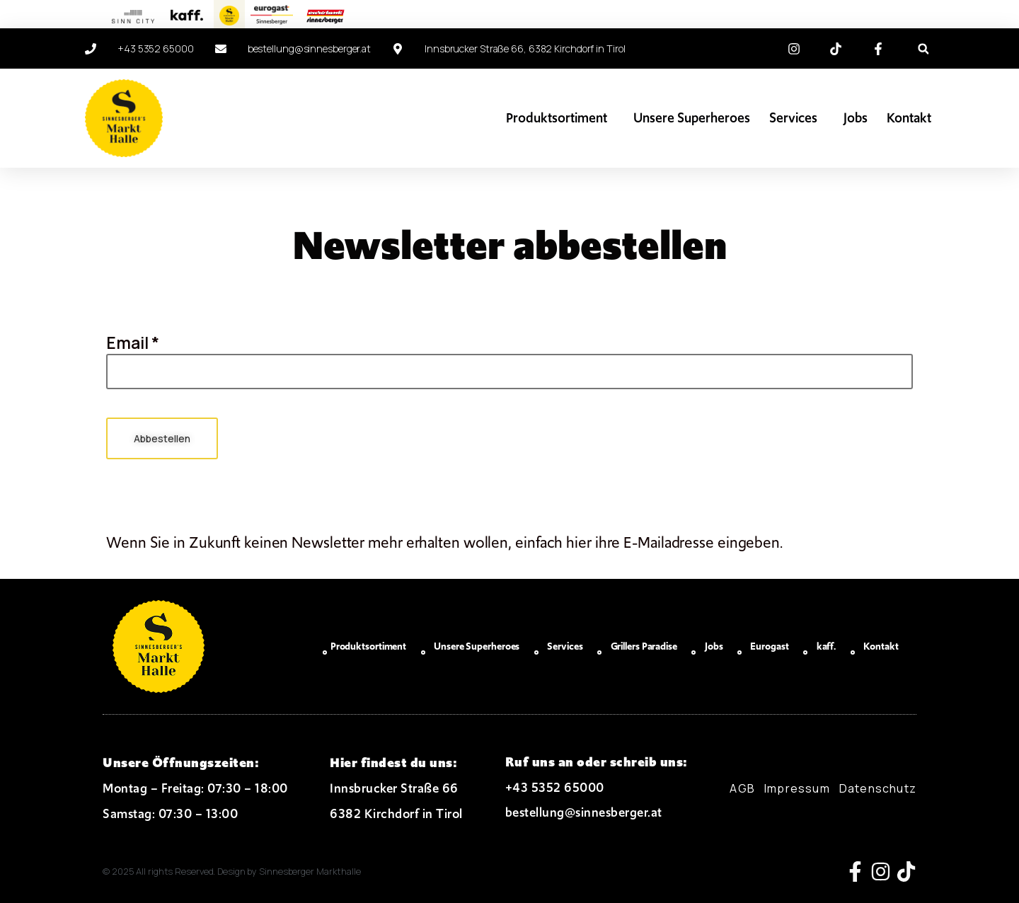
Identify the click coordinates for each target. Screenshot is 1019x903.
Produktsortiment (560, 117)
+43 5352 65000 (554, 787)
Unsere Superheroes (691, 117)
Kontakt (909, 117)
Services (796, 117)
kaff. (826, 646)
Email (132, 342)
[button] (923, 49)
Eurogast (769, 646)
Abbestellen (162, 438)
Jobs (856, 117)
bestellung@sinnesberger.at (583, 812)
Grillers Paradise (644, 646)
